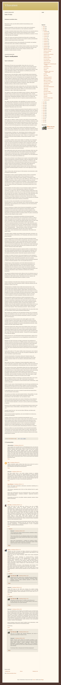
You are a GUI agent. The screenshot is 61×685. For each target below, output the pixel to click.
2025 (44, 28)
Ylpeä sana (45, 94)
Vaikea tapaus (46, 89)
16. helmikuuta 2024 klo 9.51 (14, 462)
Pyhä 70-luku (46, 75)
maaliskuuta (46, 46)
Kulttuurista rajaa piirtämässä (48, 54)
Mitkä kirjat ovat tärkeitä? (48, 49)
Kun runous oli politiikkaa (48, 93)
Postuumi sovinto (46, 55)
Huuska (9, 549)
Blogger (42, 679)
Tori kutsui (45, 96)
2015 (44, 115)
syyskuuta (45, 36)
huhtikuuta (46, 44)
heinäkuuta (46, 39)
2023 (44, 102)
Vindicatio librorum (47, 62)
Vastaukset (10, 528)
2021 (44, 105)
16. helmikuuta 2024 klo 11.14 (17, 504)
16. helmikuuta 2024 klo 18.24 (23, 631)
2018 (44, 110)
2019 (44, 108)
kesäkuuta (45, 41)
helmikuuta (46, 48)
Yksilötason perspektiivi (48, 77)
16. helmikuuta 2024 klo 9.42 (18, 445)
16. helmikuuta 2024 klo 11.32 (16, 549)
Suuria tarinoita (46, 85)
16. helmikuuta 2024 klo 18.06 (16, 609)
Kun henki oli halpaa (47, 91)
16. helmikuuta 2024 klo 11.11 (19, 484)
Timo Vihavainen (13, 575)
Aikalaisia (45, 69)
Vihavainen (11, 5)
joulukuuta (46, 31)
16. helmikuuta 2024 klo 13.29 (23, 575)
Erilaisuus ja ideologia (47, 51)
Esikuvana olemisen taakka (48, 97)
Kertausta (45, 73)
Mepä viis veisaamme (47, 80)
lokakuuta (45, 34)
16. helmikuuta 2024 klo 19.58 (19, 638)
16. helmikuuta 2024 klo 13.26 (23, 598)
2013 (44, 118)
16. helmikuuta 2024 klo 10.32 (16, 471)
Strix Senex (9, 504)
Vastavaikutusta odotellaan (48, 81)
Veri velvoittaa (46, 68)
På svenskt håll (46, 52)
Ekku (8, 462)
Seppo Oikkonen (10, 484)
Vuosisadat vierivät (47, 83)
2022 (44, 103)
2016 (44, 113)
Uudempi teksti (7, 671)
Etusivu (21, 671)
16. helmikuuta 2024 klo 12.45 (16, 587)
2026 (44, 26)
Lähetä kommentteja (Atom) (11, 673)
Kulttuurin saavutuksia (47, 57)
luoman (34, 679)
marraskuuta (46, 33)
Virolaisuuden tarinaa (47, 60)
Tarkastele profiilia (50, 128)
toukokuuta (46, 43)
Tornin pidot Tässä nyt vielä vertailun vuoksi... (48, 72)
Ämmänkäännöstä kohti (47, 78)
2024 (44, 30)
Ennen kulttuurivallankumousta (49, 86)
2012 (44, 120)
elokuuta (45, 38)
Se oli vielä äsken (46, 59)
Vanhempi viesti (35, 671)
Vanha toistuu (46, 88)
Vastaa (9, 480)
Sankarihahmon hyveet (47, 66)
